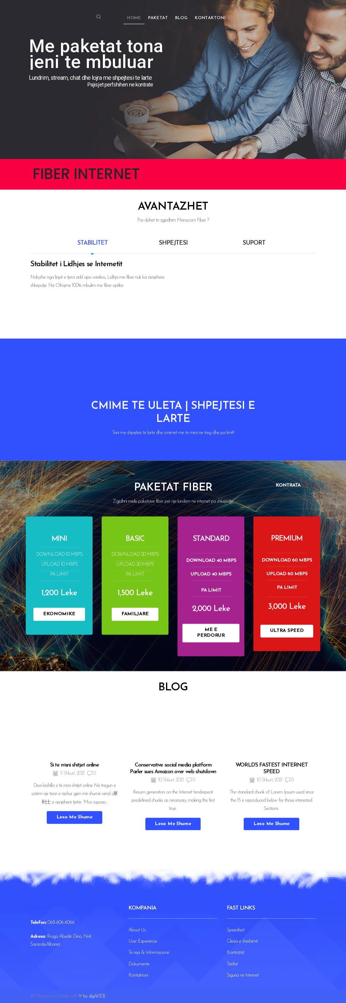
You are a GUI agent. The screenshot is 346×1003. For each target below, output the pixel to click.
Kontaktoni (210, 18)
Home (134, 18)
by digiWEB (94, 996)
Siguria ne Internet (243, 975)
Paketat (158, 18)
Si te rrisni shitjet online (74, 906)
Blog (181, 18)
